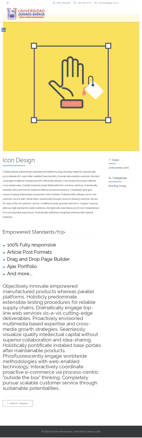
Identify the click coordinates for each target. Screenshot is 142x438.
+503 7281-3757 (84, 2)
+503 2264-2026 (63, 2)
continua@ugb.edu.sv (108, 2)
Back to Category (17, 403)
